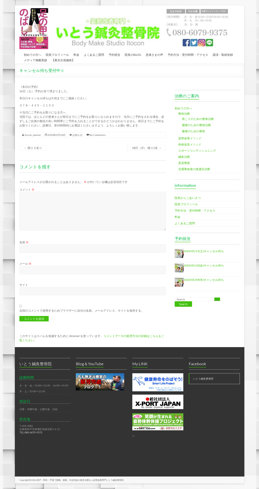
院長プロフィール (57, 54)
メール (25, 263)
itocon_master (33, 134)
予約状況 (114, 54)
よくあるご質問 (94, 54)
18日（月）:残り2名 (146, 147)
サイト (23, 284)
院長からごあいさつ (188, 197)
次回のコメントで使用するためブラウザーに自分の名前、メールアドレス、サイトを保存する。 (81, 310)
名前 (24, 242)
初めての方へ (32, 54)
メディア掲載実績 (35, 59)
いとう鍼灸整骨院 (203, 378)
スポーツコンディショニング (197, 150)
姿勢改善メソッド (189, 138)
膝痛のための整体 (193, 131)
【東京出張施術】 (63, 59)
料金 (76, 54)
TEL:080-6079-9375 (30, 432)
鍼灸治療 (184, 156)
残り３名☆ (33, 147)
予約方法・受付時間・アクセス (188, 54)
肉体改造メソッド (189, 144)
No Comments (97, 134)
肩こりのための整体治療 (198, 118)
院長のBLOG (133, 54)
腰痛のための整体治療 (196, 125)
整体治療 (184, 113)
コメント (26, 189)
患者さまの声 (154, 54)
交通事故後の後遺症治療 (194, 169)
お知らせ (77, 134)
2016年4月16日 (57, 134)
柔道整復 (184, 163)
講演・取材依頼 (223, 54)
